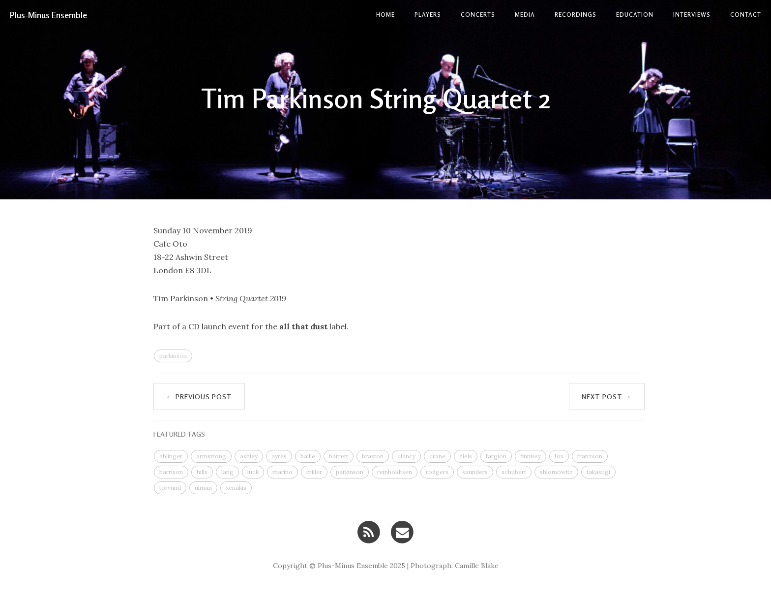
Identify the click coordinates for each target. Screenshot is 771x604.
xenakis (236, 487)
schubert (514, 472)
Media (525, 14)
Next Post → (607, 396)
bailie (307, 456)
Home (385, 14)
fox (559, 456)
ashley (249, 456)
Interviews (692, 14)
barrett (338, 456)
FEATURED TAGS (179, 434)
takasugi (598, 472)
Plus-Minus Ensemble (48, 14)
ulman (203, 487)
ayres (279, 456)
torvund (170, 487)
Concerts (478, 14)
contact (745, 14)
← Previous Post (199, 396)
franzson (589, 456)
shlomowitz (556, 472)
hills (202, 472)
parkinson (173, 355)
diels (465, 456)
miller (314, 472)
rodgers (437, 472)
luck (253, 472)
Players (428, 14)
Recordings (575, 14)
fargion (496, 456)
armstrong (211, 456)
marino (282, 472)
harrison (171, 472)
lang (227, 472)
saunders (475, 472)
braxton (373, 456)
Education (634, 14)
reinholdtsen (394, 472)
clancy (406, 456)
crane (437, 456)
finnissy (530, 456)
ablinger (170, 456)
